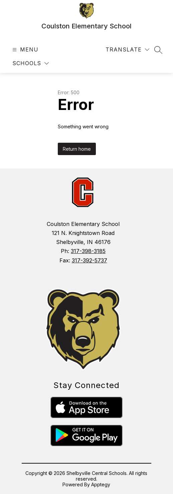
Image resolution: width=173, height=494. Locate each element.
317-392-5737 (89, 260)
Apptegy (100, 484)
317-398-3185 (88, 251)
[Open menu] (24, 49)
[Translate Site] (127, 49)
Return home (77, 149)
